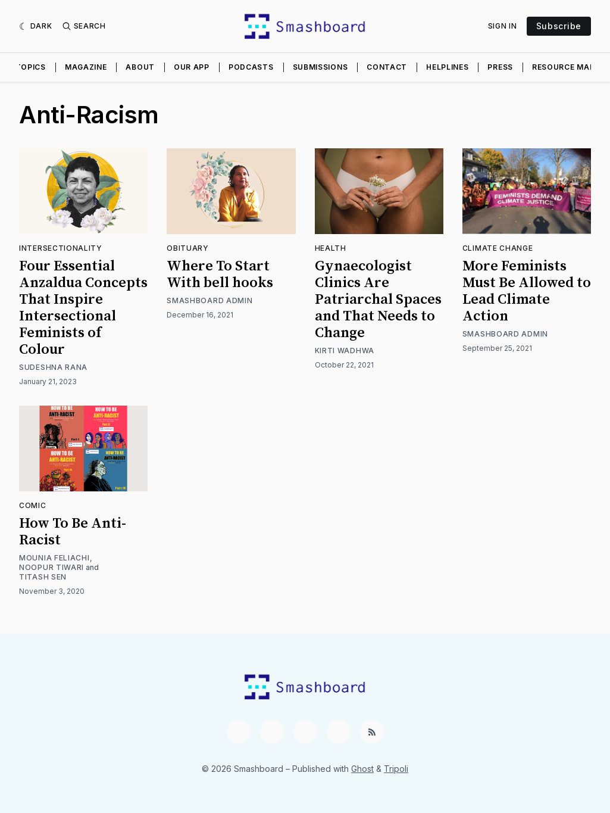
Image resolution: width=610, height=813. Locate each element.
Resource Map (563, 67)
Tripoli (396, 769)
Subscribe (558, 26)
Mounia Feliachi (54, 557)
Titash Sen (43, 576)
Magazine (86, 67)
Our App (191, 67)
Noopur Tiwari (51, 567)
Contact (387, 67)
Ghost (362, 769)
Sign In (502, 25)
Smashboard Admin (209, 300)
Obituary (188, 248)
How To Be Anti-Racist (72, 532)
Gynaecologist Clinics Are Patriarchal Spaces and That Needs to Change (378, 299)
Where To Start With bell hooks (220, 274)
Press (500, 67)
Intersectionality (60, 248)
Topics (30, 67)
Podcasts (251, 67)
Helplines (447, 67)
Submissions (320, 67)
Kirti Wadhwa (344, 350)
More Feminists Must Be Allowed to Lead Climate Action (526, 291)
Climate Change (497, 248)
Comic (32, 505)
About (140, 67)
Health (330, 248)
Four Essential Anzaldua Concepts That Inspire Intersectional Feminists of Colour (83, 308)
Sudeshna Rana (53, 367)
